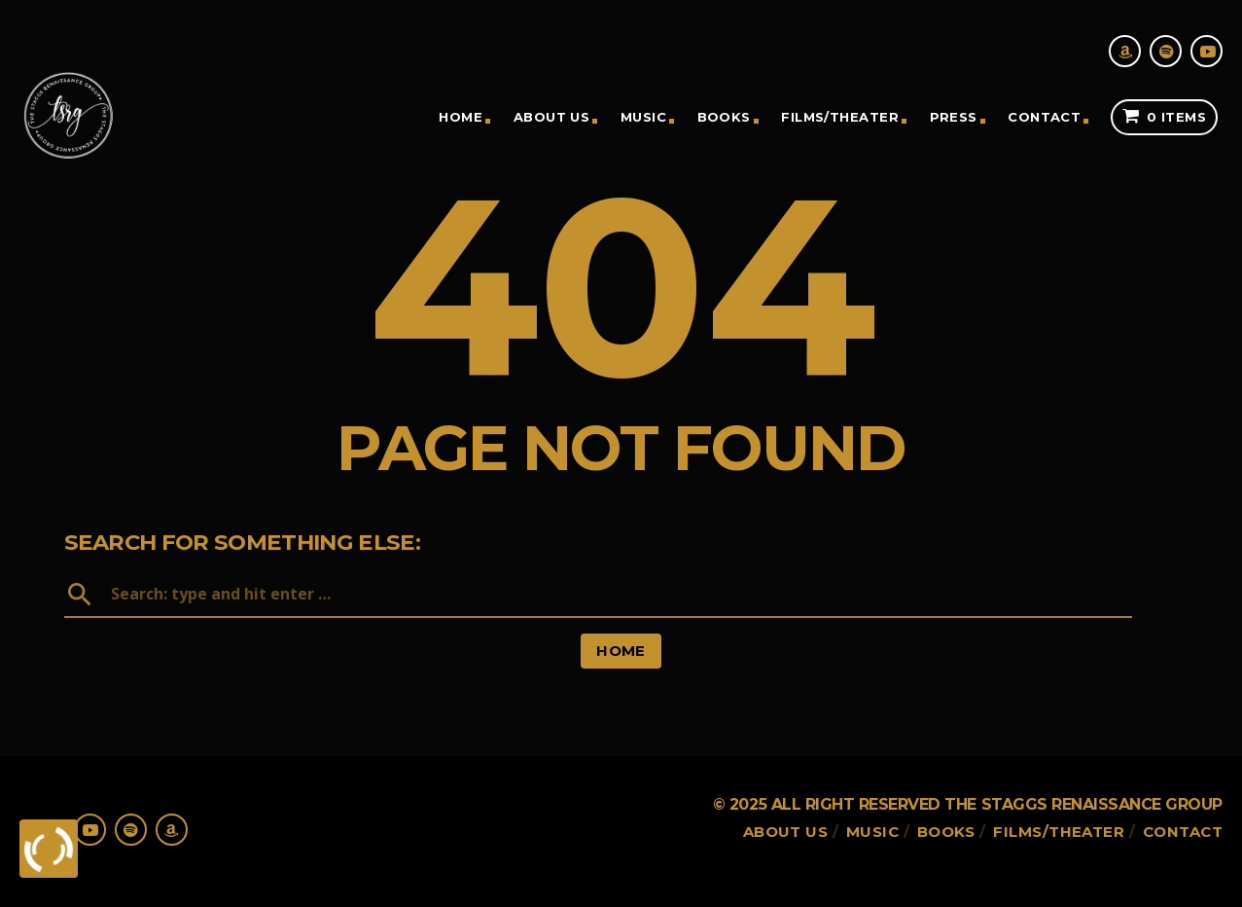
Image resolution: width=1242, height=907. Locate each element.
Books (724, 117)
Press (953, 117)
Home (460, 117)
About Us (552, 117)
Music (643, 117)
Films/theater (840, 117)
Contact (1044, 117)
